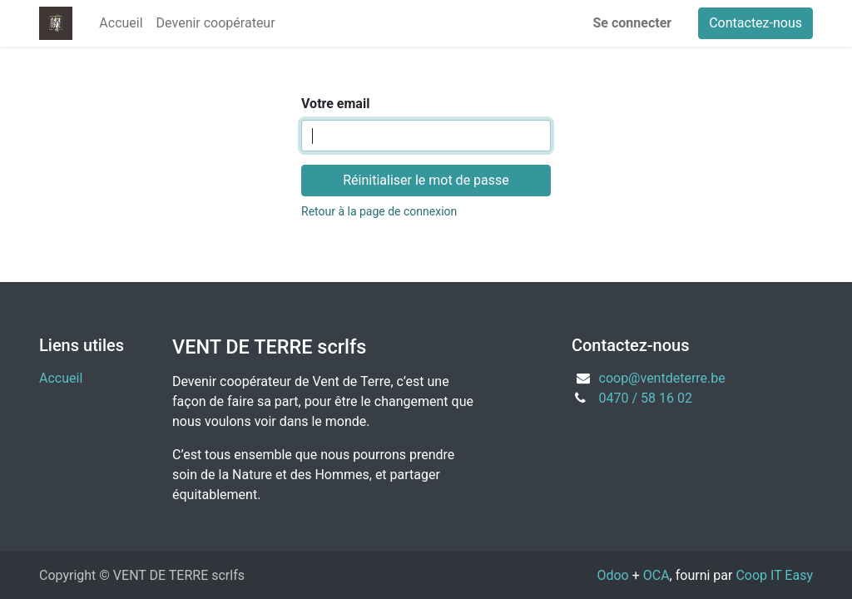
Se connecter (632, 23)
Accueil (60, 378)
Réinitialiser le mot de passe (426, 180)
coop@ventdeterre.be (662, 378)
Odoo (612, 575)
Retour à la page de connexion (379, 211)
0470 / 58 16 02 (645, 398)
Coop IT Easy (774, 575)
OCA (656, 575)
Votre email (335, 103)
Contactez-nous (755, 23)
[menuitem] (120, 23)
